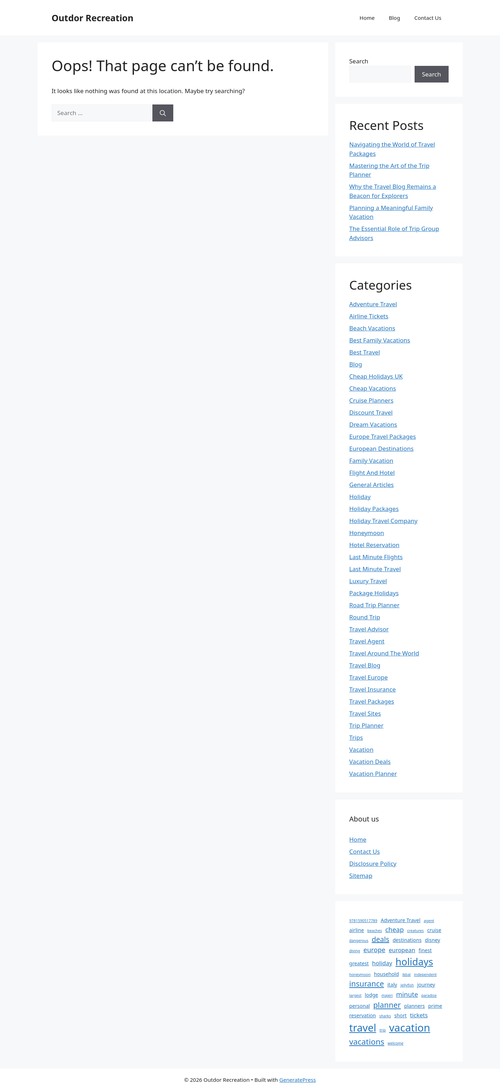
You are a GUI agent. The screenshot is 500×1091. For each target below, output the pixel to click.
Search (359, 61)
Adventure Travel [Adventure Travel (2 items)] (400, 920)
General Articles (371, 485)
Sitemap (360, 875)
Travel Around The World (384, 653)
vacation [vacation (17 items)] (409, 1028)
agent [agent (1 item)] (429, 920)
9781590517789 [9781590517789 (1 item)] (363, 920)
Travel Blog (365, 665)
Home (367, 17)
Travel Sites (365, 713)
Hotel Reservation (374, 545)
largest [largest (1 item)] (355, 995)
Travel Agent (366, 641)
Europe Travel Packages (382, 436)
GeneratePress (297, 1079)
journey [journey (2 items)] (426, 984)
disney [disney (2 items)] (432, 940)
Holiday (360, 497)
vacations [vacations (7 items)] (366, 1041)
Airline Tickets (369, 316)
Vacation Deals (370, 761)
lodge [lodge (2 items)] (371, 994)
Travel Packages (371, 701)
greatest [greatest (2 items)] (359, 963)
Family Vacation (371, 460)
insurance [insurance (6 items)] (366, 983)
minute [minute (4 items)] (407, 994)
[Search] (162, 112)
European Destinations (381, 448)
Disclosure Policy (373, 863)
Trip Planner (366, 725)
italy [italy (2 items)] (392, 984)
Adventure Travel (373, 304)
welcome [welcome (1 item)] (396, 1043)
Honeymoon (366, 533)
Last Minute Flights (376, 557)
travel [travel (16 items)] (362, 1027)
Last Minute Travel (375, 569)
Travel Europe (368, 677)
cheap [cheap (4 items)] (394, 929)
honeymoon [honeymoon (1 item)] (360, 974)
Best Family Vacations (379, 340)
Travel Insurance (372, 689)
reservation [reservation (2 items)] (362, 1015)
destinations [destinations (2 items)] (407, 940)
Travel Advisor (369, 629)
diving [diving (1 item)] (354, 950)
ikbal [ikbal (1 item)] (406, 974)
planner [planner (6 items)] (387, 1005)
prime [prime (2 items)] (435, 1005)
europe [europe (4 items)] (375, 949)
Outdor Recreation (93, 18)
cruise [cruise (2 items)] (434, 930)
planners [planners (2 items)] (414, 1005)
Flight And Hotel (372, 472)
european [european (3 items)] (402, 950)
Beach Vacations (372, 328)
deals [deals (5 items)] (380, 939)
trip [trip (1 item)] (383, 1030)
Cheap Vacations (372, 388)
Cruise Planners (371, 400)
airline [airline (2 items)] (356, 930)
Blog (394, 17)
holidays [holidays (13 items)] (414, 961)
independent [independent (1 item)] (425, 974)
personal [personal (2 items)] (359, 1005)
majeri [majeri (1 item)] (387, 995)
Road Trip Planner (374, 605)
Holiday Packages (374, 509)
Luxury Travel (368, 581)
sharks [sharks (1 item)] (385, 1015)
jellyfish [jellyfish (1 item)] (407, 985)
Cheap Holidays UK (376, 376)
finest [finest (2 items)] (425, 950)
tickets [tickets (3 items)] (419, 1015)
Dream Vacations (373, 424)
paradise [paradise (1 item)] (429, 995)
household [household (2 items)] (386, 974)
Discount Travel (371, 412)
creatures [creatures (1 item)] (415, 930)
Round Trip (364, 617)
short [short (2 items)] (400, 1015)
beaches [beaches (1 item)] (374, 930)
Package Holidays (374, 593)
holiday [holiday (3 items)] (382, 963)
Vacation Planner (373, 773)
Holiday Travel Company (383, 521)
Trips (356, 737)
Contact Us (427, 17)
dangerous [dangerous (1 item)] (359, 940)
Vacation (361, 749)
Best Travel (364, 352)
